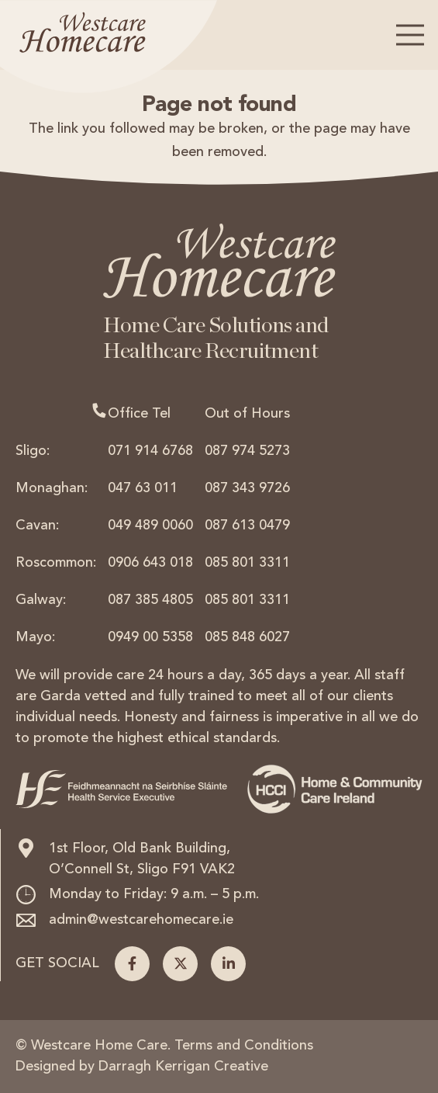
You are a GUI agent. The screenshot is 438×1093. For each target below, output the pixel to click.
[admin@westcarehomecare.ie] (32, 920)
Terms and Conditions (243, 1046)
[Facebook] (132, 963)
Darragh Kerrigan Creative (183, 1067)
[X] (180, 963)
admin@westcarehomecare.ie (141, 920)
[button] (410, 35)
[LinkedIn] (228, 963)
